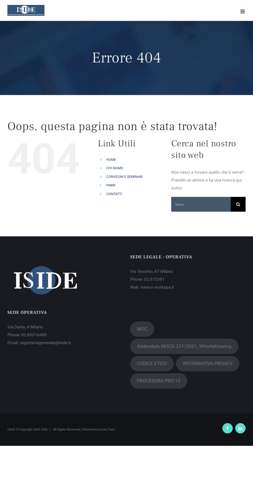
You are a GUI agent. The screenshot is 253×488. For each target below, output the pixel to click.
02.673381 (154, 279)
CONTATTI (114, 194)
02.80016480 (34, 334)
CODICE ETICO (152, 363)
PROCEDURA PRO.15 (158, 381)
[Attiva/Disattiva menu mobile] (243, 11)
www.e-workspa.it (157, 287)
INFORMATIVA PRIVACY (208, 363)
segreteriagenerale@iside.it (45, 342)
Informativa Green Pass (98, 429)
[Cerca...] (201, 204)
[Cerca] (238, 204)
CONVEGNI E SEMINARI (124, 177)
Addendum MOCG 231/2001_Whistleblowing (184, 346)
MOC (142, 329)
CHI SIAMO (114, 168)
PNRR (110, 185)
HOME (111, 160)
